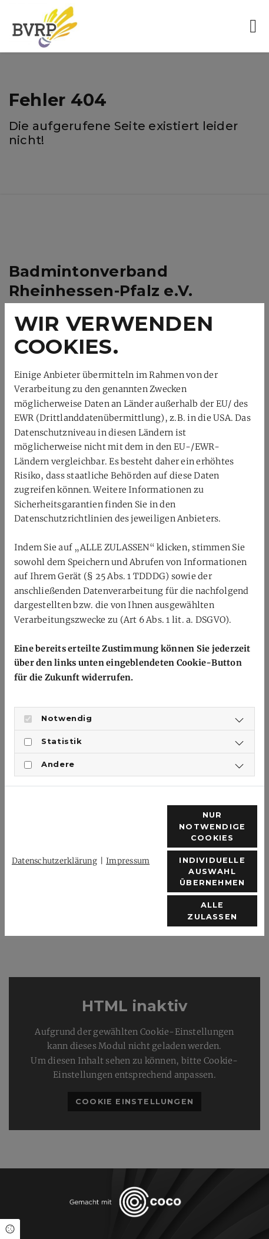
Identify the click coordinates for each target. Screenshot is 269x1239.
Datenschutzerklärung (54, 861)
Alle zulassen (212, 911)
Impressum (128, 861)
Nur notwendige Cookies (212, 826)
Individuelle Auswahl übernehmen (212, 871)
